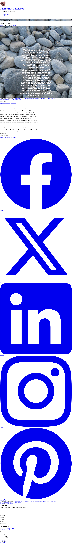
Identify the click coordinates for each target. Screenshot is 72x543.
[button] (5, 500)
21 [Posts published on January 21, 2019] (2, 541)
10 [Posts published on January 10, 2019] (5, 538)
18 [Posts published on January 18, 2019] (6, 540)
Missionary (12, 503)
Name (1, 518)
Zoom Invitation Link (6, 14)
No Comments (13, 25)
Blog (3, 13)
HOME (4, 15)
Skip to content (3, 0)
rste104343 (2, 25)
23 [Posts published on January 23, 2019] (4, 541)
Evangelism (7, 503)
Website (1, 523)
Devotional (2, 503)
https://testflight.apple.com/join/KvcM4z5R (8, 103)
